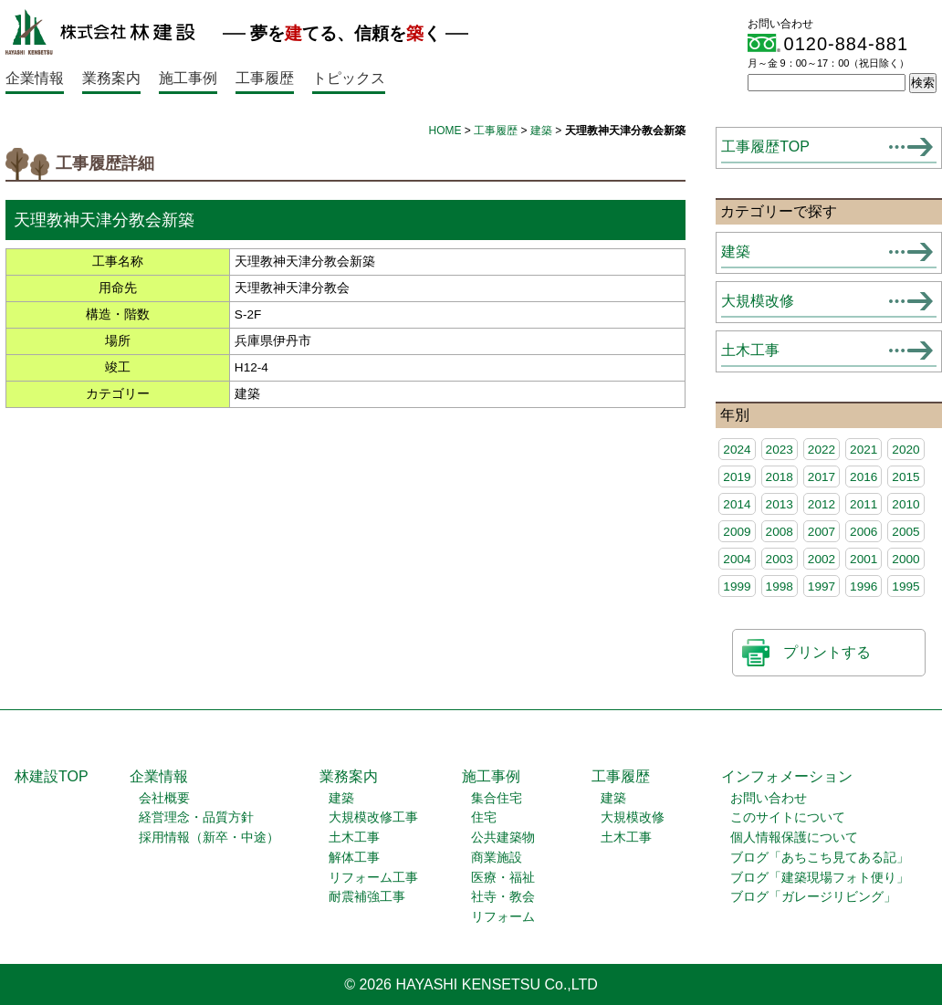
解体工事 (354, 857)
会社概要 (164, 798)
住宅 (484, 817)
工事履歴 (265, 78)
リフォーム (503, 917)
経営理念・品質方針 (196, 817)
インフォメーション (787, 776)
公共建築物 (503, 837)
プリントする (827, 652)
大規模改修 (757, 301)
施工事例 (188, 78)
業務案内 (111, 78)
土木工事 (750, 350)
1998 (779, 586)
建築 (541, 130)
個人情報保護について (794, 837)
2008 (779, 532)
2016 (863, 477)
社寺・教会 (503, 897)
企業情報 (34, 78)
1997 (821, 586)
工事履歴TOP (765, 146)
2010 (905, 504)
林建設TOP (52, 776)
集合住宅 (496, 798)
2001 (863, 559)
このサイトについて (787, 817)
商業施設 (496, 857)
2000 (905, 559)
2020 (905, 449)
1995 (905, 586)
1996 (863, 586)
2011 (863, 504)
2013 (779, 504)
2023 (779, 449)
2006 (863, 532)
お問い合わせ (768, 798)
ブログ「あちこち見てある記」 (819, 857)
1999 (736, 586)
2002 (821, 559)
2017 (821, 477)
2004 (736, 559)
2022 (821, 449)
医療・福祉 (503, 878)
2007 (821, 532)
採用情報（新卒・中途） (209, 837)
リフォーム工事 (373, 878)
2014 (736, 504)
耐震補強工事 (367, 897)
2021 (863, 449)
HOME (445, 130)
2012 (821, 504)
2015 (905, 477)
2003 (779, 559)
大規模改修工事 (373, 817)
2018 (779, 477)
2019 (736, 477)
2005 (905, 532)
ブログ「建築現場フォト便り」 (819, 878)
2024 (736, 449)
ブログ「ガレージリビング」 (813, 897)
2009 (736, 532)
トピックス (348, 78)
